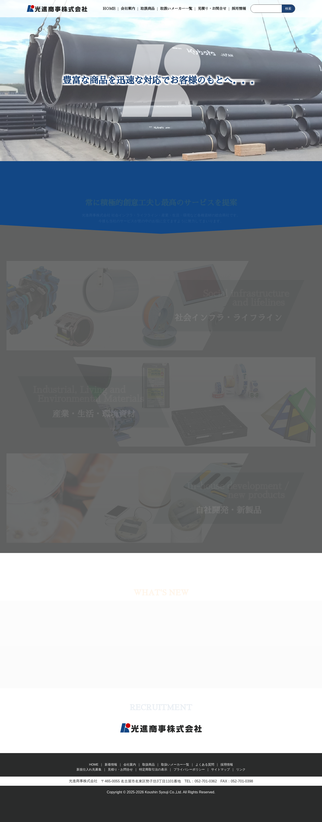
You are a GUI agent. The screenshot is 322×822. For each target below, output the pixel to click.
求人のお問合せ (317, 185)
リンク (241, 769)
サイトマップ (220, 769)
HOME (109, 9)
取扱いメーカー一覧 (176, 9)
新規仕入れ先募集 (317, 275)
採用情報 (239, 9)
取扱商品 (147, 9)
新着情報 (111, 764)
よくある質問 (204, 764)
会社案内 (128, 9)
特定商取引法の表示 (153, 769)
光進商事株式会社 (57, 8)
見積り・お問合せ (212, 9)
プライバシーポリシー (189, 769)
